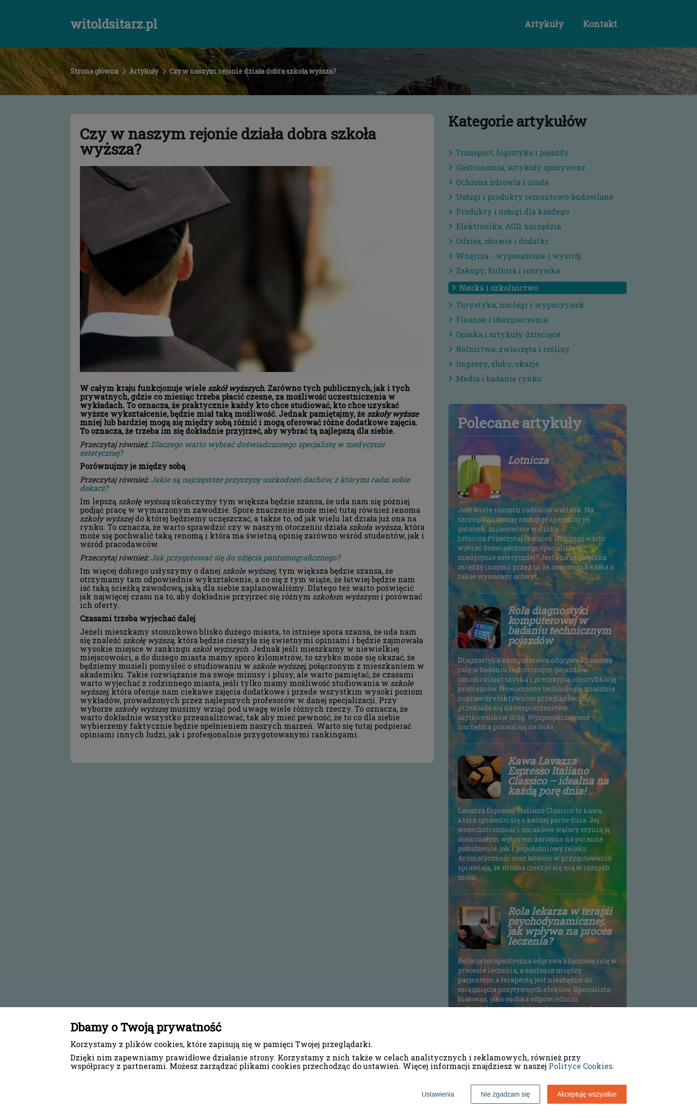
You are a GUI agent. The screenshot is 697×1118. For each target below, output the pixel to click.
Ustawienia (438, 1094)
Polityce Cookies (580, 1066)
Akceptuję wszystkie (587, 1094)
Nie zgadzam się (505, 1094)
